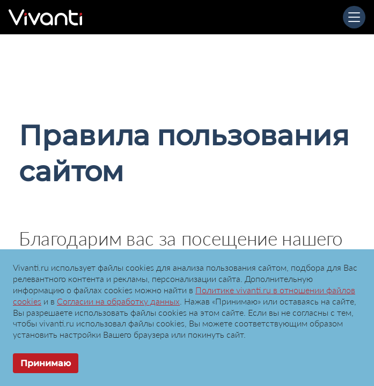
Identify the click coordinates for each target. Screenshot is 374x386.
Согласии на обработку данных (118, 301)
